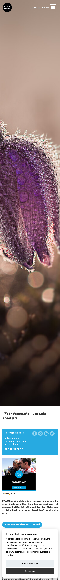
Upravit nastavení (30, 563)
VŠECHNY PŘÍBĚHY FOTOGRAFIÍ (22, 525)
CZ (31, 8)
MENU (45, 8)
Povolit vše (30, 571)
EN (35, 8)
